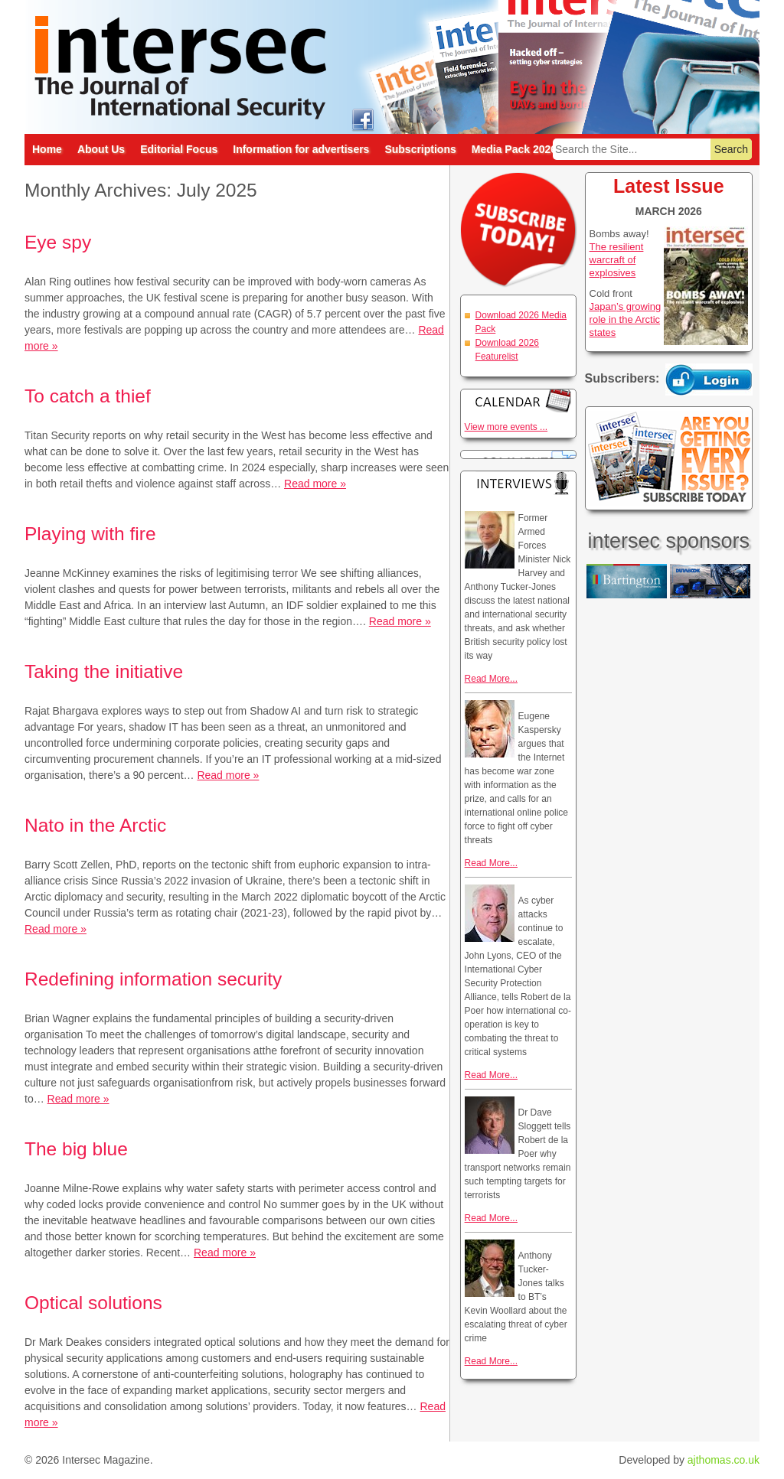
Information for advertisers (301, 149)
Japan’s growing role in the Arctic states (626, 319)
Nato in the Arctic (95, 825)
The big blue (76, 1149)
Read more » (315, 483)
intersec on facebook (362, 119)
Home (47, 149)
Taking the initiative (103, 671)
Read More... (491, 678)
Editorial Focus (178, 149)
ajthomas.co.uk (724, 1460)
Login (709, 379)
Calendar (518, 400)
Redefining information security (153, 979)
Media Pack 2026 (514, 149)
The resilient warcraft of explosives (617, 260)
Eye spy (57, 242)
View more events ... (506, 427)
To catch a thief (87, 396)
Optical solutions (93, 1302)
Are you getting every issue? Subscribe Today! (669, 458)
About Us (101, 149)
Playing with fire (90, 533)
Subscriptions (420, 149)
